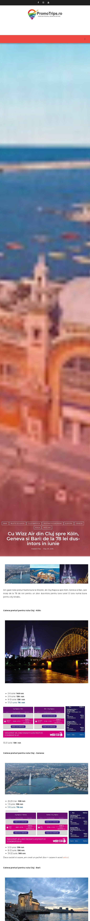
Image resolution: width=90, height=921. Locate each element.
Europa (68, 563)
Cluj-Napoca (34, 563)
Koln (37, 567)
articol (66, 898)
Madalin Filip (36, 589)
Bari (5, 563)
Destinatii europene (52, 563)
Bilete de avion (18, 563)
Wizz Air (47, 567)
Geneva (79, 563)
